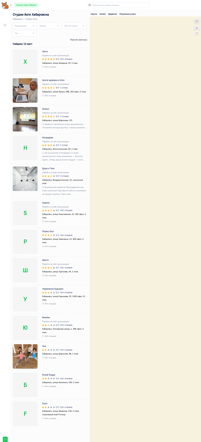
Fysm (44, 403)
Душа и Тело (48, 168)
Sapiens (46, 202)
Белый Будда (48, 374)
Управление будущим (52, 288)
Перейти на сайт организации (55, 55)
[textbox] (21, 25)
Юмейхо (46, 317)
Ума (44, 346)
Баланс (45, 109)
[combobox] (25, 26)
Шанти (45, 260)
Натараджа (47, 137)
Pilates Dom (48, 231)
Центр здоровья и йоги (53, 80)
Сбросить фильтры (78, 39)
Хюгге (45, 51)
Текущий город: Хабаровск (26, 5)
